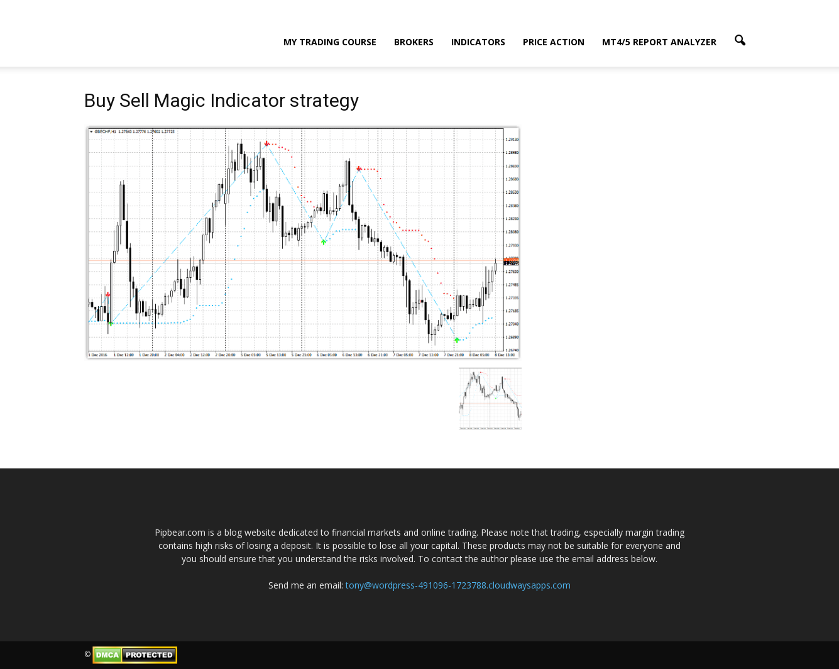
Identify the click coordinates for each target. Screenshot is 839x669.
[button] (740, 41)
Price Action (553, 42)
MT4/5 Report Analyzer (659, 42)
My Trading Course (329, 42)
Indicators (478, 42)
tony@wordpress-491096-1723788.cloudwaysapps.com (458, 585)
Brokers (414, 42)
